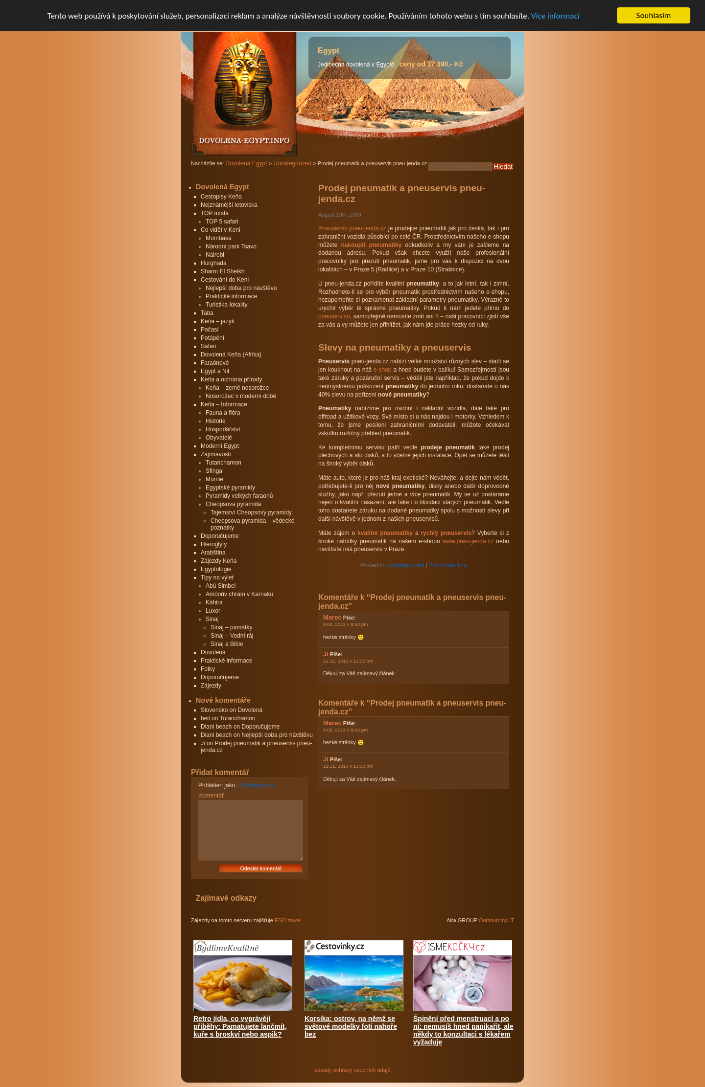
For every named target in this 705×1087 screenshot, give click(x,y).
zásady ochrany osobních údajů (353, 1070)
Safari (208, 346)
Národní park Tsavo (231, 246)
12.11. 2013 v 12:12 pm (348, 661)
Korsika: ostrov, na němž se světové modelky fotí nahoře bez (351, 1026)
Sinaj (212, 619)
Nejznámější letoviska (229, 204)
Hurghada (214, 263)
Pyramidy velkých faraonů (239, 495)
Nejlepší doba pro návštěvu (241, 288)
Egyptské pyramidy (230, 487)
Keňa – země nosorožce (237, 387)
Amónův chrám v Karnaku (239, 594)
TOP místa (215, 213)
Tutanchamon (223, 462)
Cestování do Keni (225, 279)
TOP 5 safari (222, 221)
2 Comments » (448, 565)
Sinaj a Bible (227, 644)
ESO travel (288, 920)
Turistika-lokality (227, 304)
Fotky (208, 669)
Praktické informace (231, 296)
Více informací (555, 16)
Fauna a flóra (223, 412)
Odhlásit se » (257, 785)
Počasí (210, 329)
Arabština (213, 552)
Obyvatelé (219, 437)
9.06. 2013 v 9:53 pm (345, 624)
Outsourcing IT (496, 920)
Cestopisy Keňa (221, 196)
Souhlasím (653, 15)
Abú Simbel (220, 585)
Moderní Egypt (220, 446)
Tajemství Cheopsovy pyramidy (251, 512)
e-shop (383, 369)
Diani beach (216, 726)
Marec (332, 617)
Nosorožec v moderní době (241, 396)
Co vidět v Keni (220, 229)
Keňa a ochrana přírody (231, 379)
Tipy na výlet (217, 577)
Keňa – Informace (224, 404)
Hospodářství (223, 429)
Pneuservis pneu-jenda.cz (352, 228)
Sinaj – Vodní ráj (232, 635)
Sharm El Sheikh (222, 271)
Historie (216, 421)
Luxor (213, 610)
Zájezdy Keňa (218, 560)
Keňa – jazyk (218, 321)
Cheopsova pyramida (233, 504)
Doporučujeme (220, 535)
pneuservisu (334, 316)
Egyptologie (216, 569)
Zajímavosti (216, 454)
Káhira (214, 602)
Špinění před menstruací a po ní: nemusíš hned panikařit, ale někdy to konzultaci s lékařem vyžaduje (463, 1030)
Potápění (212, 337)
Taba (207, 313)
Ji (326, 654)
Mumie (214, 479)
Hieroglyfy (214, 544)
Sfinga (214, 470)
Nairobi (215, 254)
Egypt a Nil (215, 371)
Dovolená (213, 652)
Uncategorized (405, 565)
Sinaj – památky (231, 627)
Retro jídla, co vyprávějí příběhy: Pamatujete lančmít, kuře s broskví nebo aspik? (240, 1026)
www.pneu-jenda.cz (468, 541)
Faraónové (215, 362)
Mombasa (219, 238)
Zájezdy (211, 685)
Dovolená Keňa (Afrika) (231, 354)
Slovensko (214, 710)
